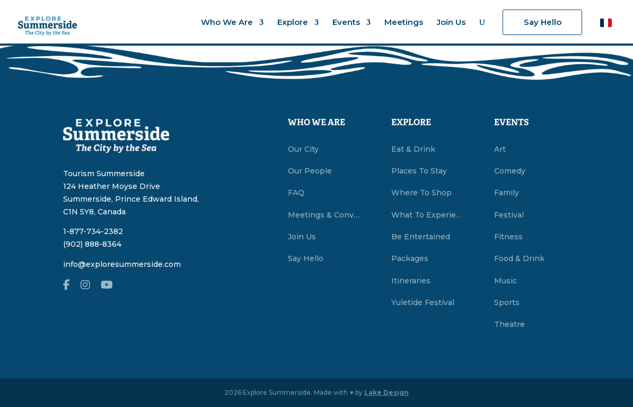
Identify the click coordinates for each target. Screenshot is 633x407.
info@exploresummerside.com (122, 264)
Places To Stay (419, 171)
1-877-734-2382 (93, 231)
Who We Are (227, 23)
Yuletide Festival (422, 302)
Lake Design (386, 392)
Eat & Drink (413, 149)
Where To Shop (421, 192)
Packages (409, 258)
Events (346, 23)
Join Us (451, 23)
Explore (292, 23)
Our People (310, 171)
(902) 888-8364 (92, 244)
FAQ (296, 192)
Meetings (403, 23)
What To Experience (429, 215)
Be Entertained (420, 236)
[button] (606, 22)
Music (505, 280)
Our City (303, 149)
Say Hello (542, 22)
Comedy (509, 171)
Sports (507, 302)
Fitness (508, 236)
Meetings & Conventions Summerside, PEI (325, 215)
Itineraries (410, 280)
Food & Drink (519, 258)
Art (500, 149)
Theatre (509, 324)
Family (506, 192)
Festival (509, 215)
